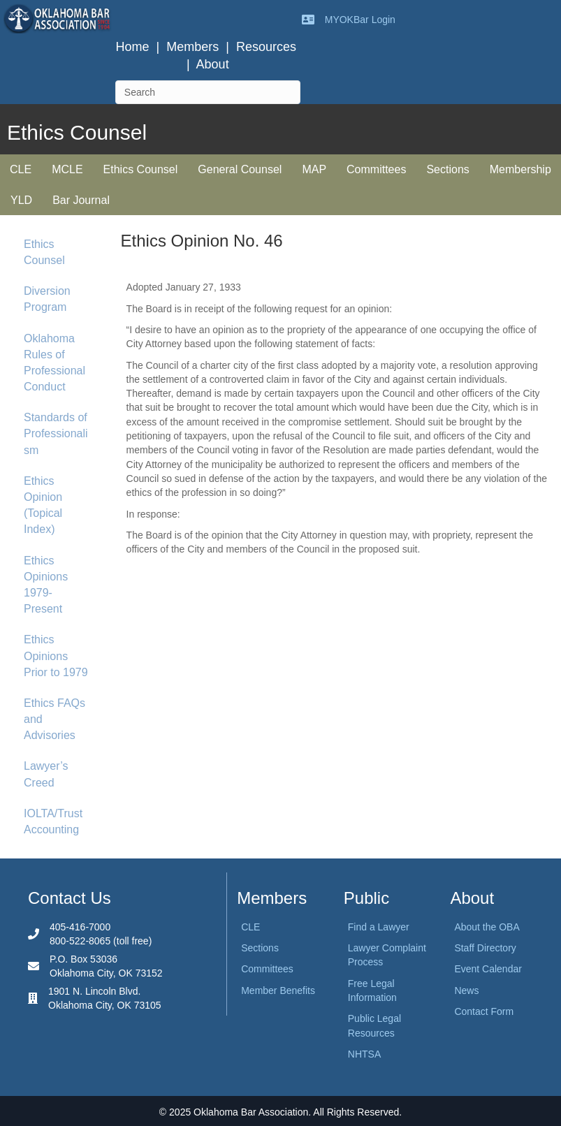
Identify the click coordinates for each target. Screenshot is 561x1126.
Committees (376, 169)
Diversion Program (47, 299)
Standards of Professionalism (56, 433)
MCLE (67, 169)
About (212, 64)
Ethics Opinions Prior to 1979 (56, 656)
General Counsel (240, 169)
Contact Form (483, 1011)
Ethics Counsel (140, 169)
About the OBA (486, 927)
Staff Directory (485, 947)
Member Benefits (278, 990)
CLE (20, 169)
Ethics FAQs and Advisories (54, 719)
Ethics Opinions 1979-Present (46, 585)
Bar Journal (81, 200)
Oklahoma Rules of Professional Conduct (54, 362)
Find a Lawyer (378, 927)
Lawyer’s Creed (46, 774)
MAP (314, 169)
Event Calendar (488, 968)
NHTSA (364, 1054)
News (466, 990)
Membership (520, 169)
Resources (266, 47)
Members (192, 47)
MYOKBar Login (360, 19)
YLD (21, 200)
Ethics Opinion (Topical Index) (43, 505)
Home (133, 47)
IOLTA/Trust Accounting (53, 821)
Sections (447, 169)
